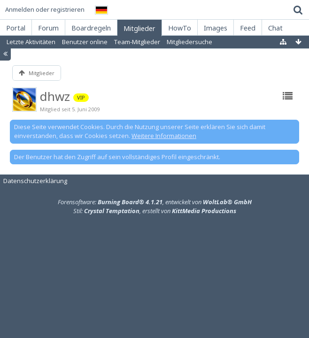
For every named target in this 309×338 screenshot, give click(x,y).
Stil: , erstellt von (154, 211)
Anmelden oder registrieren (45, 9)
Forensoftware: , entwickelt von (155, 202)
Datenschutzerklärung (35, 181)
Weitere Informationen (163, 135)
